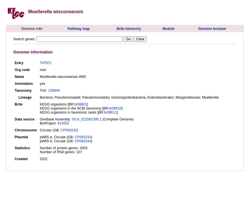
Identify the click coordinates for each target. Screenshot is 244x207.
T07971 (46, 63)
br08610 (115, 108)
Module (169, 29)
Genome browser (212, 29)
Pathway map (79, 29)
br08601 (80, 104)
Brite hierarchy (129, 29)
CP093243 (83, 137)
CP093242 (69, 130)
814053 (63, 123)
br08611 (110, 112)
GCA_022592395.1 (87, 119)
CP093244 (83, 141)
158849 (54, 91)
